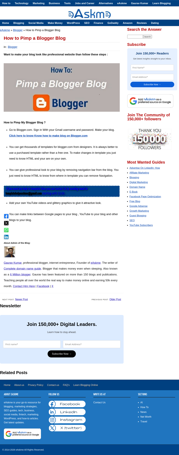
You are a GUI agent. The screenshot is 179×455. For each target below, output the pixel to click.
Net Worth (146, 416)
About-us (19, 385)
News (143, 412)
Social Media (35, 23)
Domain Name (137, 187)
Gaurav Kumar (139, 3)
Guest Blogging (138, 215)
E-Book (134, 191)
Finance (98, 23)
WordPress (73, 23)
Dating (155, 23)
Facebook (43, 286)
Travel (143, 421)
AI (141, 402)
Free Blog (135, 201)
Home (5, 23)
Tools (67, 3)
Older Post (115, 299)
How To (144, 407)
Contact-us (53, 385)
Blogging (18, 23)
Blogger (18, 30)
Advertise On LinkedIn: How (145, 168)
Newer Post (21, 299)
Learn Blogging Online (85, 385)
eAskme (122, 3)
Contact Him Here (24, 286)
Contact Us (99, 402)
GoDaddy (113, 23)
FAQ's (66, 385)
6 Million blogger (20, 274)
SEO (87, 23)
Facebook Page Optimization (145, 196)
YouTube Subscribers (141, 225)
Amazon (127, 23)
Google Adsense (139, 206)
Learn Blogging (161, 3)
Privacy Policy (36, 385)
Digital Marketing (139, 182)
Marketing (39, 3)
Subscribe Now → (62, 354)
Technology (22, 3)
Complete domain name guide (22, 268)
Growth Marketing (139, 211)
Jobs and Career (84, 3)
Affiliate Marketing (139, 172)
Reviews (142, 23)
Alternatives (106, 3)
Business (54, 3)
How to (6, 3)
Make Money (55, 23)
